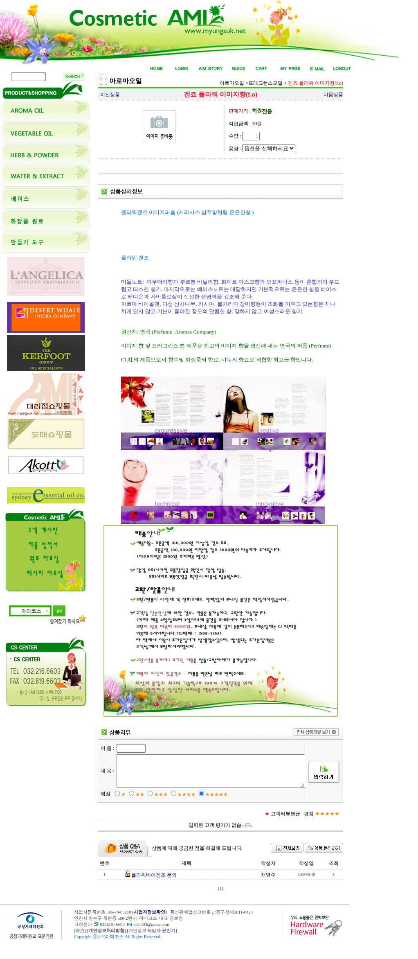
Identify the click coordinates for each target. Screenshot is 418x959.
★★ (135, 808)
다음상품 (333, 94)
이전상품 (110, 94)
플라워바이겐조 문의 (152, 889)
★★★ (157, 808)
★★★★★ (212, 808)
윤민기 (168, 944)
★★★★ (182, 808)
